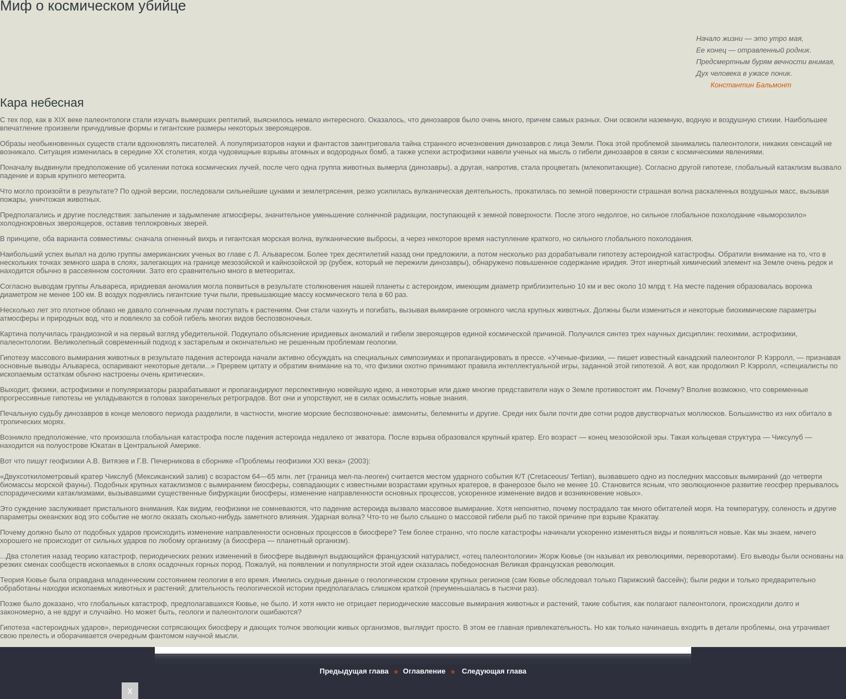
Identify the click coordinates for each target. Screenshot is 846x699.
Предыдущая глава (354, 671)
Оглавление (424, 671)
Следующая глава (494, 671)
